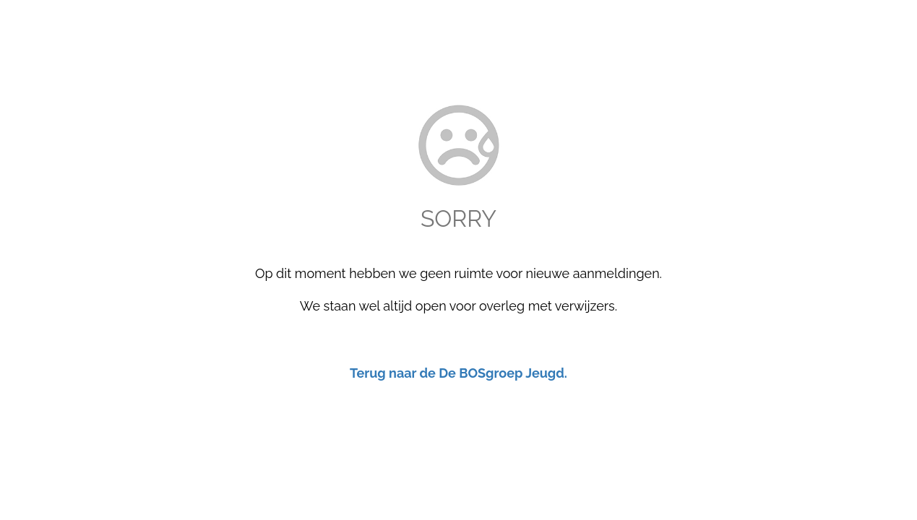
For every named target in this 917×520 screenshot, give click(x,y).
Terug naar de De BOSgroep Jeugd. (458, 373)
